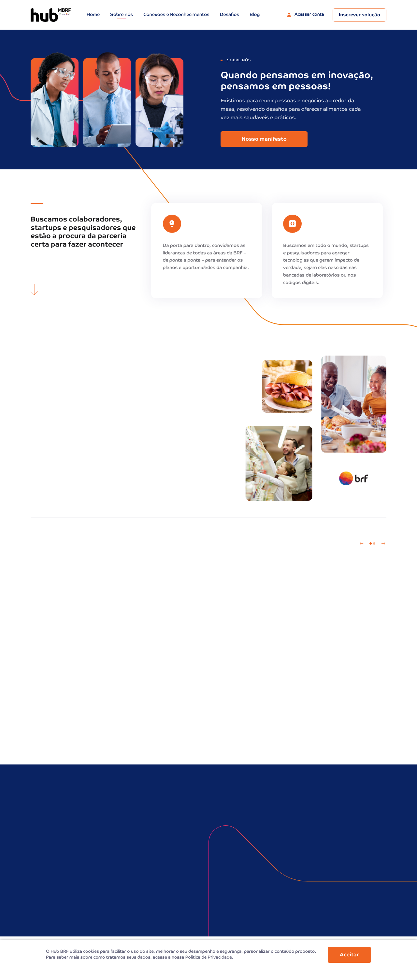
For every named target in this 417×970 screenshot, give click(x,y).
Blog (255, 15)
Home (93, 15)
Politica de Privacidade (208, 957)
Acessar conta (305, 15)
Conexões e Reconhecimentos (176, 15)
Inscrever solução (359, 15)
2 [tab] (374, 543)
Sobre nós (121, 15)
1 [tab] (370, 543)
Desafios (229, 15)
